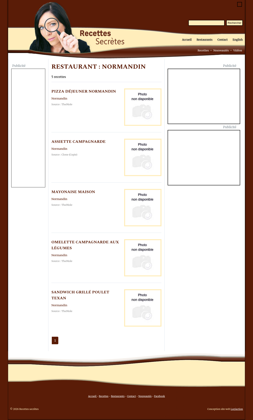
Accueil (187, 39)
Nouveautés (221, 50)
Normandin (59, 98)
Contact (222, 39)
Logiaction (237, 409)
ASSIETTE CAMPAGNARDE (78, 142)
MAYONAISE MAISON (73, 192)
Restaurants (204, 39)
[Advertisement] (28, 128)
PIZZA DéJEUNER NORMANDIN (83, 91)
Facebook (159, 396)
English (238, 39)
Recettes (203, 50)
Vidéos (237, 50)
